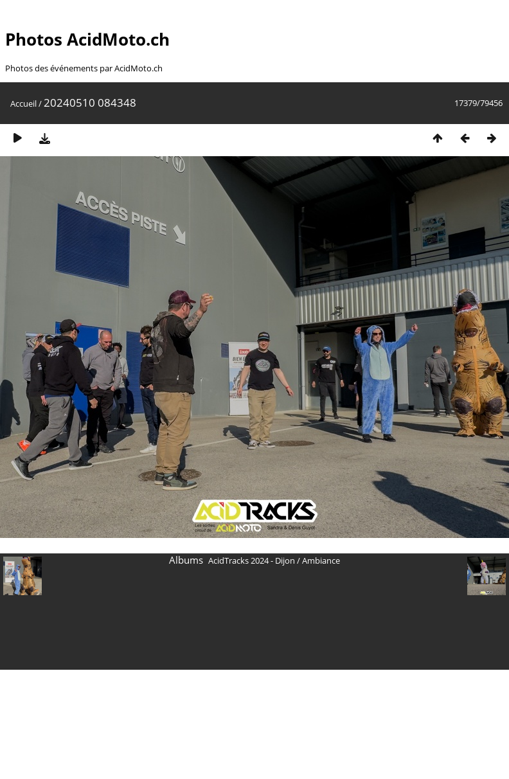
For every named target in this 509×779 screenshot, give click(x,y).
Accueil (23, 103)
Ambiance (321, 560)
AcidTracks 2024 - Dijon (251, 560)
